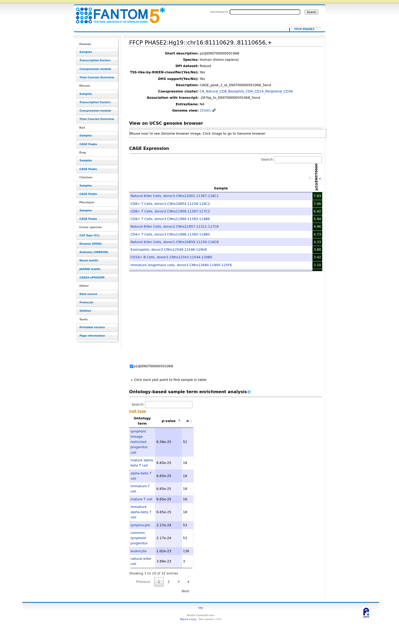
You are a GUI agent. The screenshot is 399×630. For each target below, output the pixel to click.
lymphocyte (140, 525)
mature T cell (141, 499)
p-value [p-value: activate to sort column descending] (169, 421)
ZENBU (205, 110)
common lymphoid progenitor (139, 538)
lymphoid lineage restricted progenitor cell (139, 441)
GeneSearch (219, 12)
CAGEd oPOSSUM (91, 277)
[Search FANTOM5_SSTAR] (265, 12)
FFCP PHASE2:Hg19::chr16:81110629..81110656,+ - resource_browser (117, 12)
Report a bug (188, 619)
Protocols (86, 302)
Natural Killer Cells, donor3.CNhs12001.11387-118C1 (175, 196)
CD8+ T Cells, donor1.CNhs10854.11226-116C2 (170, 204)
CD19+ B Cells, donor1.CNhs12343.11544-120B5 (171, 257)
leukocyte (139, 551)
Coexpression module (95, 69)
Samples (85, 52)
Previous (143, 582)
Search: (291, 159)
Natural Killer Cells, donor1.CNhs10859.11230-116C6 (175, 242)
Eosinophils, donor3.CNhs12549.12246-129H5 (169, 249)
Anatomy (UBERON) (93, 252)
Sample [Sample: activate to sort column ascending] (221, 188)
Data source (88, 294)
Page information (92, 335)
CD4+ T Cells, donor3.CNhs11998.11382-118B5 (170, 234)
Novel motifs (88, 260)
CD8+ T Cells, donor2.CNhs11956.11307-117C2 (170, 211)
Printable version (92, 327)
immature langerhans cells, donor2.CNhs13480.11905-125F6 (181, 265)
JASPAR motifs (89, 269)
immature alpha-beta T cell (141, 512)
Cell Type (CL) (89, 235)
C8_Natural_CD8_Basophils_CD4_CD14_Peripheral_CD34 (246, 91)
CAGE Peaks (88, 144)
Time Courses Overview (96, 77)
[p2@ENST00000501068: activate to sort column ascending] (317, 178)
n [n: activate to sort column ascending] (187, 421)
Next (185, 591)
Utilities (85, 310)
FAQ (200, 607)
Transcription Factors (95, 60)
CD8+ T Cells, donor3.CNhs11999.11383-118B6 (170, 219)
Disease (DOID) (90, 243)
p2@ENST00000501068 (153, 366)
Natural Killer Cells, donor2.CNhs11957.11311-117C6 (175, 226)
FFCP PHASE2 (304, 29)
